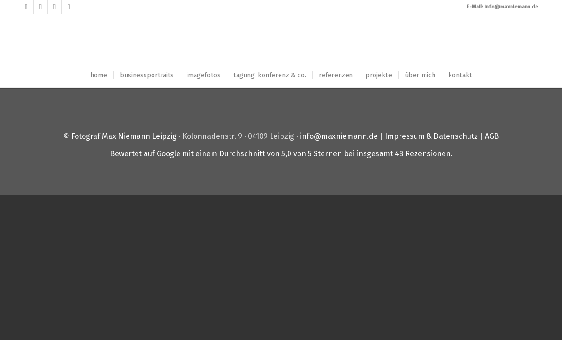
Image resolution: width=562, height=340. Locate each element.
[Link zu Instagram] (69, 7)
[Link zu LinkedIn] (54, 7)
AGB (492, 136)
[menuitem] (98, 75)
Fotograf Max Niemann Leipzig (124, 136)
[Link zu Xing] (40, 7)
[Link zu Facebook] (26, 7)
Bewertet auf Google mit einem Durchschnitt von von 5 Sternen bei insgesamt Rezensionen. (281, 153)
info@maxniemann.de (339, 136)
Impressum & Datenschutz (431, 136)
